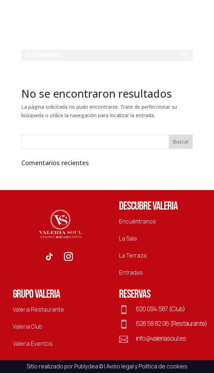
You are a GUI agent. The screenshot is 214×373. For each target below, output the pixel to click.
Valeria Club (27, 326)
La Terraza (132, 255)
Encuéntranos (137, 221)
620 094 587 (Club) (160, 308)
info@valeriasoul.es (161, 338)
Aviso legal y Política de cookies (146, 366)
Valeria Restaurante (38, 309)
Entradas (131, 272)
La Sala (128, 238)
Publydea (86, 366)
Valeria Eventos (33, 343)
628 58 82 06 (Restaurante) (171, 323)
